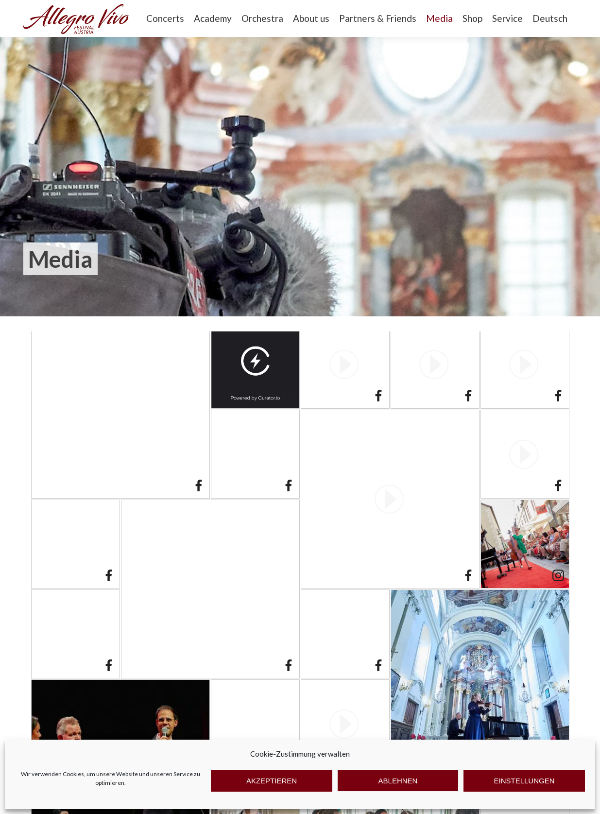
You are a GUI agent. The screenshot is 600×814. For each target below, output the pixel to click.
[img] (120, 409)
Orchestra (262, 18)
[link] (199, 487)
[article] (120, 409)
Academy (213, 18)
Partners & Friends (377, 18)
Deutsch (549, 18)
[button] (345, 364)
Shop (472, 18)
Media (439, 18)
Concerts (165, 18)
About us (311, 18)
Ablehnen (398, 781)
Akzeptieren (271, 781)
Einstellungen (524, 781)
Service (507, 18)
